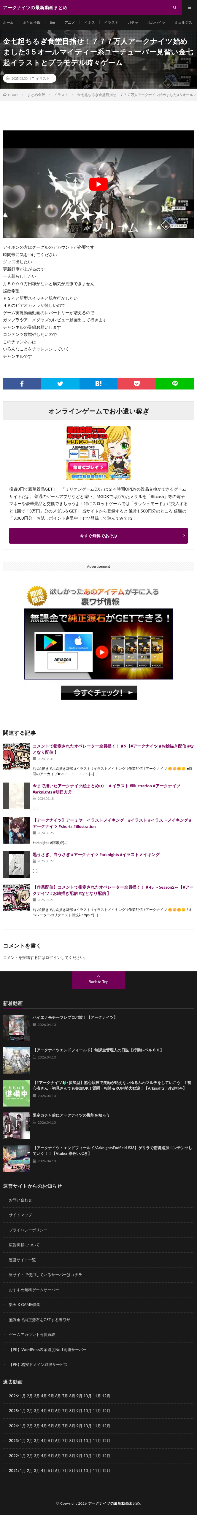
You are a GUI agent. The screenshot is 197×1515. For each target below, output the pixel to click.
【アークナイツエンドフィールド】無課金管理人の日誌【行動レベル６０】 (98, 1050)
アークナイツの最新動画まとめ (114, 1503)
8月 (72, 1410)
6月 (58, 1410)
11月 (97, 1410)
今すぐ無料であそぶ (98, 535)
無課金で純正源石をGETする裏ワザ (39, 1319)
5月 (51, 1410)
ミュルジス (183, 22)
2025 (13, 1410)
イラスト (111, 22)
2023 (13, 1440)
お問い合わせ (20, 1200)
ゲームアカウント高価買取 (32, 1334)
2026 (13, 1395)
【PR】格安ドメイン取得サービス (38, 1364)
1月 (23, 1395)
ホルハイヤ (156, 22)
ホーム (8, 22)
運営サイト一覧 (22, 1259)
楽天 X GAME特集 (24, 1304)
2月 (30, 1395)
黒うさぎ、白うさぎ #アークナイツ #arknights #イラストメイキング (96, 854)
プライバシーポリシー (28, 1229)
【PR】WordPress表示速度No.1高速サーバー (48, 1349)
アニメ (69, 22)
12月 (106, 1410)
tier (52, 22)
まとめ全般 (32, 22)
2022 (13, 1455)
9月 (79, 1410)
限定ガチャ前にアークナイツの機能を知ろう (71, 1115)
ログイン (53, 957)
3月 (37, 1395)
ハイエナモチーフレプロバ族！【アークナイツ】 (75, 1017)
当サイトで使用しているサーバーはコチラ (45, 1274)
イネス (89, 22)
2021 (13, 1470)
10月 (87, 1410)
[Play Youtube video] (98, 184)
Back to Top (99, 981)
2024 (13, 1425)
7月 (65, 1410)
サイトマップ (20, 1214)
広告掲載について (24, 1244)
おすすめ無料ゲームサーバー (34, 1289)
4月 (44, 1395)
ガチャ (133, 22)
